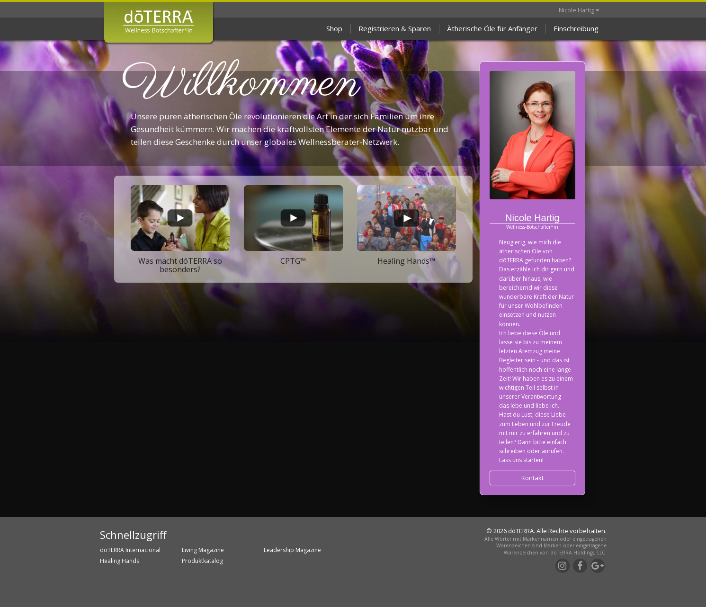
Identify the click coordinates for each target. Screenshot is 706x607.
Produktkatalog (202, 561)
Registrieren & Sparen (394, 28)
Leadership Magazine (292, 550)
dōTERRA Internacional (130, 550)
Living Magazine (203, 550)
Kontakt (532, 477)
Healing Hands (119, 561)
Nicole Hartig (579, 10)
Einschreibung (576, 28)
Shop (334, 28)
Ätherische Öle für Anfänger (492, 28)
